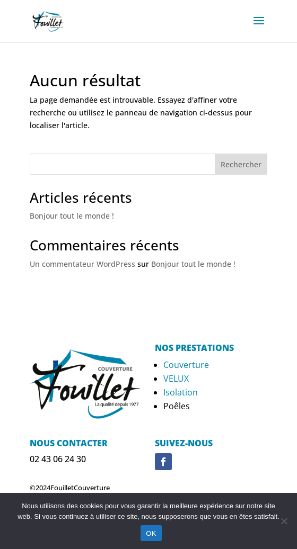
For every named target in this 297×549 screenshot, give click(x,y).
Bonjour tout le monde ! (72, 216)
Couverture (186, 365)
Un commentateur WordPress (82, 264)
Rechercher (241, 164)
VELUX (176, 378)
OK (151, 533)
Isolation (180, 392)
